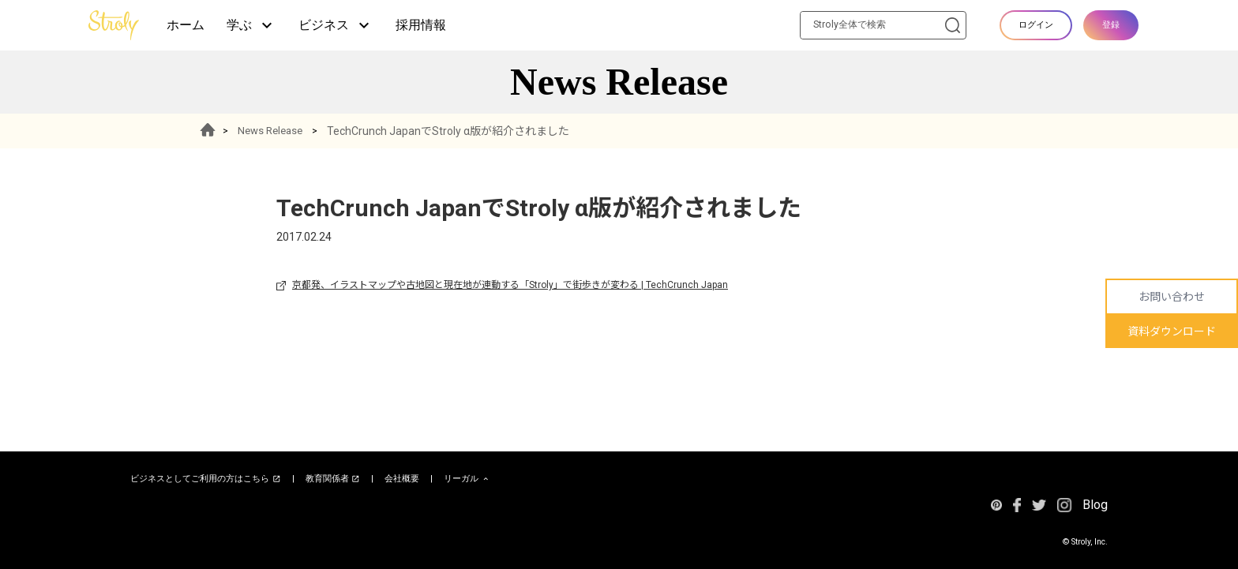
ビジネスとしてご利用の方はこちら (205, 479)
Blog (1095, 504)
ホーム (185, 24)
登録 (1111, 25)
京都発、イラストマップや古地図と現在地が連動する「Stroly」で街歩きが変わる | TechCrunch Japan (510, 284)
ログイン (1036, 25)
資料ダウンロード (1171, 331)
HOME (211, 131)
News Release (277, 131)
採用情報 (421, 24)
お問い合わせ (1172, 296)
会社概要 (402, 479)
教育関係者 (333, 479)
